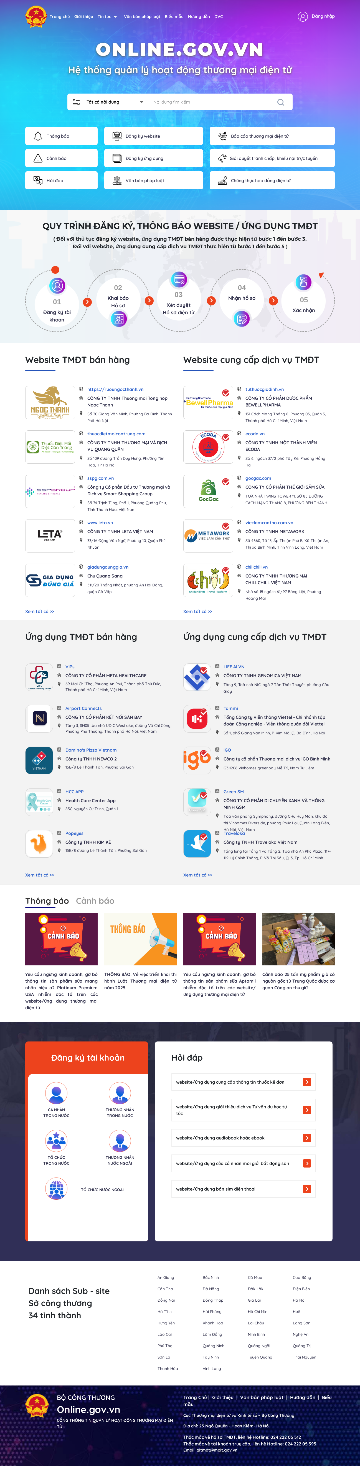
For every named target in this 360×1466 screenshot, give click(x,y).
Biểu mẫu (174, 16)
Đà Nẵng (211, 1288)
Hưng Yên (166, 1323)
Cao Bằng (302, 1277)
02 (118, 287)
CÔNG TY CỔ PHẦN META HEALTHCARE (105, 675)
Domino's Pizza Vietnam (91, 750)
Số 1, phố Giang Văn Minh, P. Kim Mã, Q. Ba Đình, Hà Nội (274, 733)
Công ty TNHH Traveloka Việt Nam (261, 842)
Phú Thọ (165, 1345)
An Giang (166, 1277)
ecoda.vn (255, 433)
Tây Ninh (211, 1357)
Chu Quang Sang (105, 576)
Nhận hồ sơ (241, 298)
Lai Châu (256, 1323)
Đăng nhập (323, 16)
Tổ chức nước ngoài (102, 1189)
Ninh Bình (256, 1334)
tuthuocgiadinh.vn (264, 389)
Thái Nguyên (304, 1357)
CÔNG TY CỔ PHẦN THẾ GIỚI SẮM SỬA (284, 487)
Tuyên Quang (260, 1357)
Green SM (234, 791)
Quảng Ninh (213, 1345)
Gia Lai (254, 1300)
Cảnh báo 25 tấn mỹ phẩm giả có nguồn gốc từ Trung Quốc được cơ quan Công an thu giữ (298, 981)
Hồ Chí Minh (259, 1311)
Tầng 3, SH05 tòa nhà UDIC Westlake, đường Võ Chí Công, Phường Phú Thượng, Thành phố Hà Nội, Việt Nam (118, 728)
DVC (218, 16)
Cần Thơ (165, 1288)
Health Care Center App (90, 800)
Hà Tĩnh (165, 1311)
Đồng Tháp (213, 1300)
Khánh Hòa (213, 1323)
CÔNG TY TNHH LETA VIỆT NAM (120, 531)
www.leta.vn (100, 522)
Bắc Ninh (211, 1277)
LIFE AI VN (234, 666)
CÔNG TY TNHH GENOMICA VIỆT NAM (262, 675)
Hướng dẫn (199, 16)
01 (57, 302)
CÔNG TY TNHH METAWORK (274, 531)
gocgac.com (258, 478)
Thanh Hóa (168, 1368)
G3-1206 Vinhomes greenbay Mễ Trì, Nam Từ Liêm (269, 767)
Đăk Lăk (255, 1288)
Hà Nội (299, 1300)
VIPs (70, 666)
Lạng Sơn (301, 1323)
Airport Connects (83, 708)
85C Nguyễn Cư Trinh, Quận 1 (91, 808)
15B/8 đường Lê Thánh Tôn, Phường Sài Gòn (106, 850)
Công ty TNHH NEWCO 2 (91, 759)
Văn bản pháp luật (142, 16)
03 (179, 294)
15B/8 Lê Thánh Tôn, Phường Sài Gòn (99, 767)
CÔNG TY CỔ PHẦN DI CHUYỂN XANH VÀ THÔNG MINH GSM (274, 804)
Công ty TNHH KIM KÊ (88, 842)
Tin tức (107, 16)
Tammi (231, 708)
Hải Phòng (212, 1311)
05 (304, 300)
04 (242, 287)
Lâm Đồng (212, 1334)
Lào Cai (165, 1334)
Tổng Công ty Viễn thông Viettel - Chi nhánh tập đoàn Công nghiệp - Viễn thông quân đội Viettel (274, 720)
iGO (227, 750)
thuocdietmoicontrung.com (116, 433)
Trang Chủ (195, 1397)
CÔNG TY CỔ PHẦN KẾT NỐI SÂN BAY (103, 717)
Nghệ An (300, 1334)
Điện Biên (301, 1288)
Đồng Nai (166, 1300)
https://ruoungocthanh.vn (115, 389)
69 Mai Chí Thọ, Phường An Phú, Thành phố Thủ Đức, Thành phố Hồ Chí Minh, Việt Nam (113, 686)
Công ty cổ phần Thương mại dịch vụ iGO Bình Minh (277, 759)
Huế (296, 1311)
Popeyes (74, 833)
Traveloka (234, 833)
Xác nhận (304, 310)
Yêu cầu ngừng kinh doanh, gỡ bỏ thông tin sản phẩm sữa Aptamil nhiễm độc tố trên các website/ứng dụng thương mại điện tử (219, 984)
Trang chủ (60, 16)
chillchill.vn (256, 567)
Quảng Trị (302, 1345)
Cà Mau (255, 1277)
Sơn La (164, 1357)
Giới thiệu (83, 16)
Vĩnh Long (212, 1368)
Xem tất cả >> (39, 611)
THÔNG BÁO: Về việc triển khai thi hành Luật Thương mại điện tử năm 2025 (140, 981)
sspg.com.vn (100, 478)
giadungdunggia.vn (108, 567)
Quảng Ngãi (259, 1345)
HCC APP (74, 791)
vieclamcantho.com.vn (269, 522)
